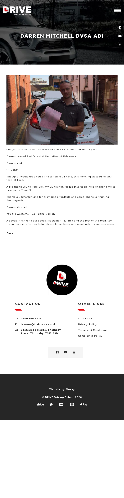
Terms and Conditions (92, 330)
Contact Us (85, 318)
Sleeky (70, 389)
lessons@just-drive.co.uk (38, 324)
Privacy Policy (87, 324)
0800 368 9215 (31, 318)
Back (9, 233)
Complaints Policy (90, 335)
